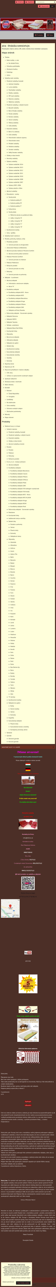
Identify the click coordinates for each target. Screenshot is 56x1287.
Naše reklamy (9, 385)
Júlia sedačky (13, 135)
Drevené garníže (14, 739)
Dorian (12, 581)
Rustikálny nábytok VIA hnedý (19, 491)
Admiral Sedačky (14, 84)
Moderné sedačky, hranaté (15, 81)
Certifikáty (10, 399)
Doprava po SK (9, 367)
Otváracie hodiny (12, 69)
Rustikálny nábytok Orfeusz (19, 480)
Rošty (12, 706)
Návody (7, 414)
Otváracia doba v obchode (13, 382)
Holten (12, 599)
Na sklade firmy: (14, 63)
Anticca (12, 548)
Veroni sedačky (13, 120)
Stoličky (9, 358)
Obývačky (10, 334)
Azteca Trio (13, 554)
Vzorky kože (12, 197)
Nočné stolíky (14, 709)
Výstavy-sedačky (12, 161)
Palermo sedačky (14, 99)
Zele (11, 694)
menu (8, 75)
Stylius (12, 682)
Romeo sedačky (13, 117)
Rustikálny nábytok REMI (18, 503)
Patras (12, 658)
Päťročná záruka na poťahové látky (21, 215)
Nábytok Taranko (12, 322)
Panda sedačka (13, 114)
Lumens (12, 628)
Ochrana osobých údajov (15, 408)
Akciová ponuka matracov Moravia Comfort (20, 251)
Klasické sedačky (12, 129)
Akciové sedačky (12, 191)
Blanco (12, 569)
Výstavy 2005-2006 (15, 185)
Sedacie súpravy (12, 429)
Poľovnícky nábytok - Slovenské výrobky (19, 313)
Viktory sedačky (13, 123)
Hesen (12, 596)
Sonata (12, 679)
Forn (11, 593)
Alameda (13, 542)
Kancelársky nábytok (13, 352)
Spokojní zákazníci (11, 379)
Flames (12, 590)
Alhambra (13, 545)
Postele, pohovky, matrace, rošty (15, 239)
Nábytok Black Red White (15, 328)
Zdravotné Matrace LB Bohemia (17, 248)
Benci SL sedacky (14, 132)
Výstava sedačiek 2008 (16, 179)
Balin (12, 557)
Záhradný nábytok (12, 340)
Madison (13, 634)
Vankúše (9, 733)
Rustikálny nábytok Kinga (17, 301)
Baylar (12, 563)
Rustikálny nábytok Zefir (16, 307)
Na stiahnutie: (11, 402)
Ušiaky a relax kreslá (13, 155)
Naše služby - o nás (13, 60)
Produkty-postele (12, 242)
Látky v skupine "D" (16, 227)
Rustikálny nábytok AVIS (16, 295)
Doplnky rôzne (9, 364)
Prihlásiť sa (19, 2)
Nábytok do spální (12, 343)
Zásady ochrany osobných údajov (21, 1278)
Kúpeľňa (11, 718)
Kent (11, 617)
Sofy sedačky (13, 126)
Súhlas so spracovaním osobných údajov (20, 376)
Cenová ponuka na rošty (16, 268)
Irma (11, 608)
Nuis (11, 652)
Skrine (12, 527)
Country (12, 578)
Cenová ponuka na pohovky (17, 274)
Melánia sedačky (14, 146)
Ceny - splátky (11, 233)
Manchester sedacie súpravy (17, 137)
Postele (9, 447)
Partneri (9, 390)
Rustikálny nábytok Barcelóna (18, 298)
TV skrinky (12, 697)
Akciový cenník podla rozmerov (18, 254)
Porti (11, 661)
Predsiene (12, 512)
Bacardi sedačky (14, 108)
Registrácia (29, 2)
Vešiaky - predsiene (13, 325)
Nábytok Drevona (12, 316)
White (12, 691)
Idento (12, 602)
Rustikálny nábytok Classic (18, 474)
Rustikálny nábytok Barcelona (19, 471)
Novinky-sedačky (12, 158)
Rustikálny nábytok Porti (18, 506)
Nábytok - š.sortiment (11, 277)
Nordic (12, 649)
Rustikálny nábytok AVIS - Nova (18, 292)
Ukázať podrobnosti (8, 1282)
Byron (12, 575)
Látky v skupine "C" (16, 224)
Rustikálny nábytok (13, 289)
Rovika (12, 676)
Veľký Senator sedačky (16, 152)
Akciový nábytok (12, 280)
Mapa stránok (9, 417)
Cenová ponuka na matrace (17, 260)
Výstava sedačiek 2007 (16, 182)
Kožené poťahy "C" (16, 206)
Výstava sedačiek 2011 (16, 173)
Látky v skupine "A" (16, 218)
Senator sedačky (14, 149)
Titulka (7, 57)
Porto (12, 664)
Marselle (13, 637)
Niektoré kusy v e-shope (12, 426)
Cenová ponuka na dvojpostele (18, 245)
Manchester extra (14, 140)
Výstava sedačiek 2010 (16, 176)
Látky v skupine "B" (16, 221)
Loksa (12, 625)
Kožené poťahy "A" (16, 200)
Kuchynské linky (12, 331)
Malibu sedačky (13, 93)
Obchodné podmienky (14, 411)
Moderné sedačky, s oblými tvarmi (17, 105)
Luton (12, 631)
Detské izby (10, 346)
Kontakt (7, 388)
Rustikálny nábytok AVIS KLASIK (20, 497)
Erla (11, 587)
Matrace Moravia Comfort (15, 257)
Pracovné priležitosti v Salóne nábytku (17, 370)
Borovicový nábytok (13, 337)
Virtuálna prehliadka (13, 66)
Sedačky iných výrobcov (12, 236)
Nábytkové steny (15, 536)
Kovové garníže (13, 742)
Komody (9, 361)
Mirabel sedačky (14, 143)
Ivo (11, 611)
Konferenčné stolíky (13, 230)
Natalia (12, 646)
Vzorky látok (12, 212)
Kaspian (13, 614)
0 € (52, 6)
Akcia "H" (11, 286)
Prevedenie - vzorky (13, 194)
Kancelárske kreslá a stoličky (19, 727)
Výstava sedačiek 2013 (16, 167)
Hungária (11, 396)
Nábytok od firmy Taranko (17, 310)
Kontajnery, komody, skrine (18, 730)
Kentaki (12, 619)
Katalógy (9, 72)
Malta (12, 643)
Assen (12, 551)
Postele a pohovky (16, 524)
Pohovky (9, 271)
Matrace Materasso (13, 263)
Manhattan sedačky (15, 90)
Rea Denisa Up (15, 667)
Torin (12, 685)
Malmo (12, 640)
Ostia (12, 655)
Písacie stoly (14, 530)
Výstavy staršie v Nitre (15, 188)
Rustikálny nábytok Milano (17, 304)
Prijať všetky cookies (23, 1283)
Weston (12, 688)
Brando (12, 572)
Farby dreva (12, 209)
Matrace (11, 453)
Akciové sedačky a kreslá (16, 444)
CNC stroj (9, 373)
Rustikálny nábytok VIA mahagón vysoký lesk (24, 489)
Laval (12, 622)
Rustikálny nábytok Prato (18, 483)
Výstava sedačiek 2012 (16, 170)
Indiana (12, 605)
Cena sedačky (11, 405)
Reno (12, 670)
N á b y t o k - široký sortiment (16, 462)
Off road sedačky (14, 96)
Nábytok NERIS (12, 319)
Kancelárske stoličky (13, 355)
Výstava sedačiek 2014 (16, 164)
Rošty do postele (12, 265)
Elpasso (12, 584)
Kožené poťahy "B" (16, 203)
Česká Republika (14, 393)
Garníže (9, 736)
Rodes (12, 673)
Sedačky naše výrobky (12, 78)
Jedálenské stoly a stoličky (17, 518)
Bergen (12, 566)
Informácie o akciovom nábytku (19, 283)
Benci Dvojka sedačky (15, 111)
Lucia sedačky (13, 87)
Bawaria (12, 560)
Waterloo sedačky (14, 102)
